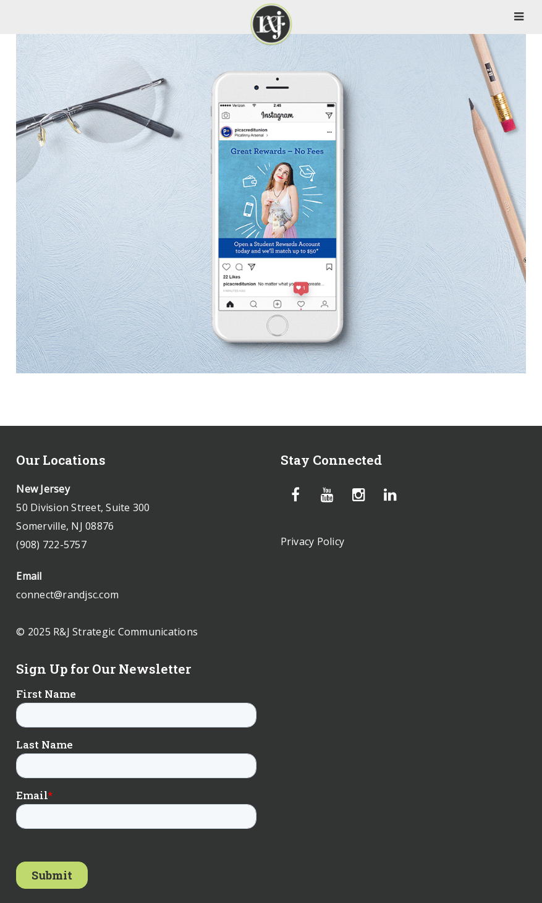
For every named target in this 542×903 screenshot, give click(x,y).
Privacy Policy (313, 541)
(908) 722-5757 (51, 544)
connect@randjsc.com (67, 594)
